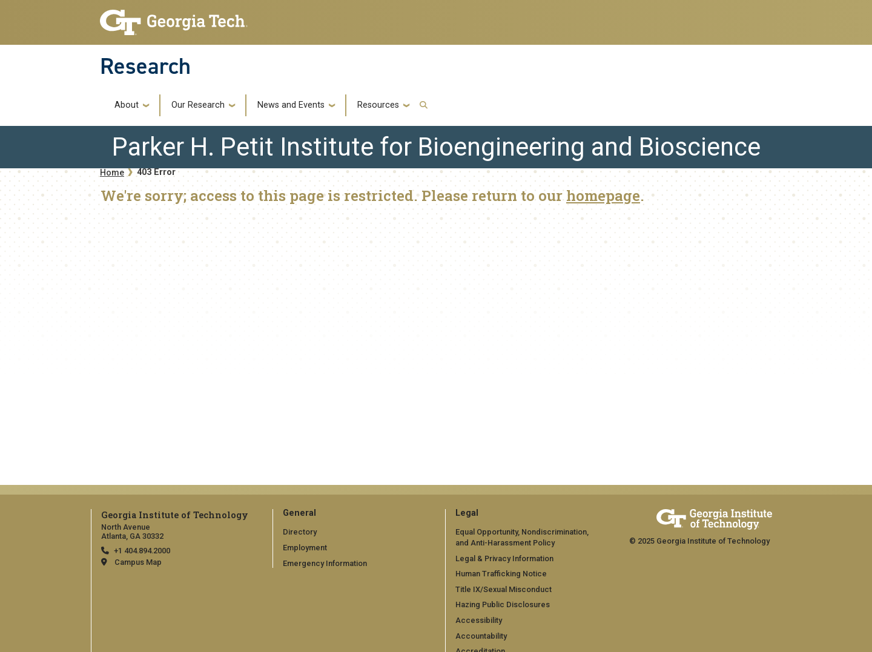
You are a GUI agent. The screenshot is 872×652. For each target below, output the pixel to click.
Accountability (481, 635)
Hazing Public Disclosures (502, 604)
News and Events (291, 105)
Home (112, 173)
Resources (378, 105)
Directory (300, 531)
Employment (305, 547)
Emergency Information (325, 563)
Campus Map (138, 562)
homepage (603, 195)
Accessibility (478, 620)
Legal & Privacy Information (504, 558)
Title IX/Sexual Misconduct (503, 589)
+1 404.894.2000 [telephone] (142, 550)
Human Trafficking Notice (501, 573)
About (126, 105)
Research (145, 65)
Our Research (198, 105)
